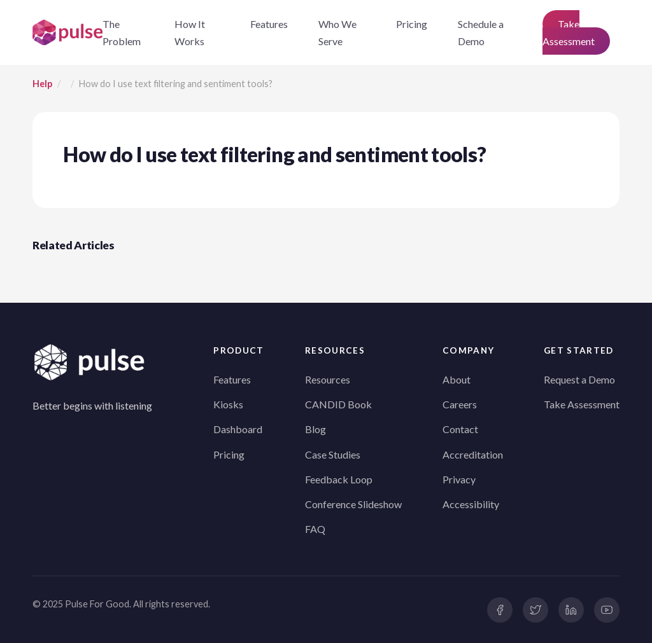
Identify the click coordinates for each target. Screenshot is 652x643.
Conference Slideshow (353, 504)
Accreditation (473, 454)
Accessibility (471, 504)
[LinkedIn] (571, 610)
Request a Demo (579, 379)
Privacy (459, 479)
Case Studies (332, 454)
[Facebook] (500, 610)
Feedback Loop (338, 479)
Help (42, 83)
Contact (460, 429)
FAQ (315, 529)
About (457, 379)
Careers (460, 404)
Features (269, 24)
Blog (315, 429)
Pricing (411, 24)
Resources (327, 379)
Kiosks (228, 404)
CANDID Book (338, 404)
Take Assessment (568, 32)
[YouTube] (607, 610)
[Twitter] (535, 610)
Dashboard (237, 429)
